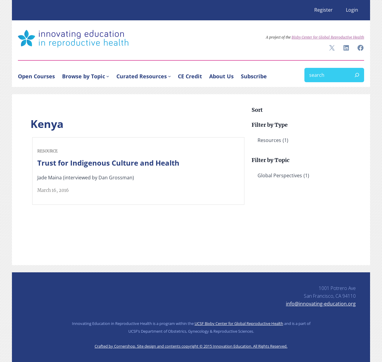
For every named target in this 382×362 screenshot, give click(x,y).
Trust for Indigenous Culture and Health (108, 163)
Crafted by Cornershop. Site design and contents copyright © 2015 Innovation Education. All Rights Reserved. (191, 346)
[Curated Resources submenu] (169, 76)
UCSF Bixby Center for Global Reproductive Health (239, 323)
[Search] (357, 75)
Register (323, 10)
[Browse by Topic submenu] (107, 76)
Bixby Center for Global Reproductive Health (328, 37)
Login (352, 10)
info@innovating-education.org (321, 303)
